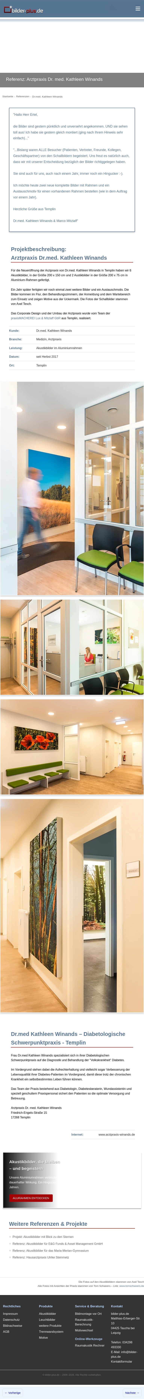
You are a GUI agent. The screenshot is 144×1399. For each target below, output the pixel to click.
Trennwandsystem (51, 1331)
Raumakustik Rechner (89, 1345)
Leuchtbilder (47, 1319)
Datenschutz (11, 1319)
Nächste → (132, 1392)
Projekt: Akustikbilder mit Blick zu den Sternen (43, 1236)
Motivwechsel (84, 1330)
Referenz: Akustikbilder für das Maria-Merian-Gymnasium (51, 1250)
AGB (6, 1331)
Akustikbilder (47, 1313)
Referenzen (22, 96)
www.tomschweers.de (131, 1286)
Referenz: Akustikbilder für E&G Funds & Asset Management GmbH (58, 1243)
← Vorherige (12, 1392)
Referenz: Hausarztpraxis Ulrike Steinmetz (41, 1257)
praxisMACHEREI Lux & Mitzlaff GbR (36, 318)
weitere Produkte (50, 1325)
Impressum (10, 1313)
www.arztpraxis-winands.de (117, 1134)
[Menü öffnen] (138, 8)
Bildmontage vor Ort (88, 1313)
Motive (43, 1337)
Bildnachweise (12, 1325)
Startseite (7, 96)
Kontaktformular (121, 1361)
